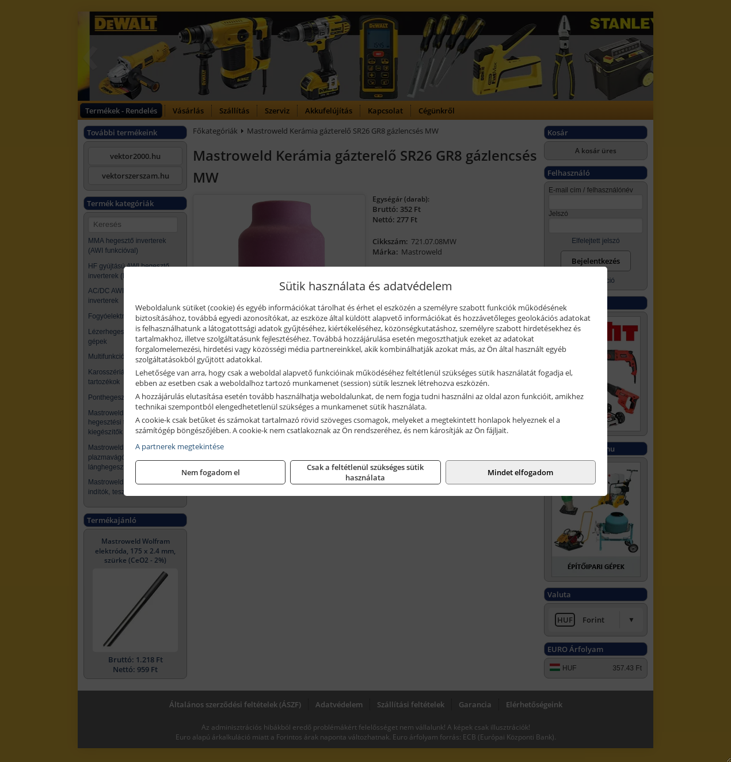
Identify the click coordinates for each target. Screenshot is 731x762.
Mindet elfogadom (520, 472)
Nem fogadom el (210, 472)
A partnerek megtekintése (179, 446)
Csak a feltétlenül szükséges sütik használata (365, 472)
